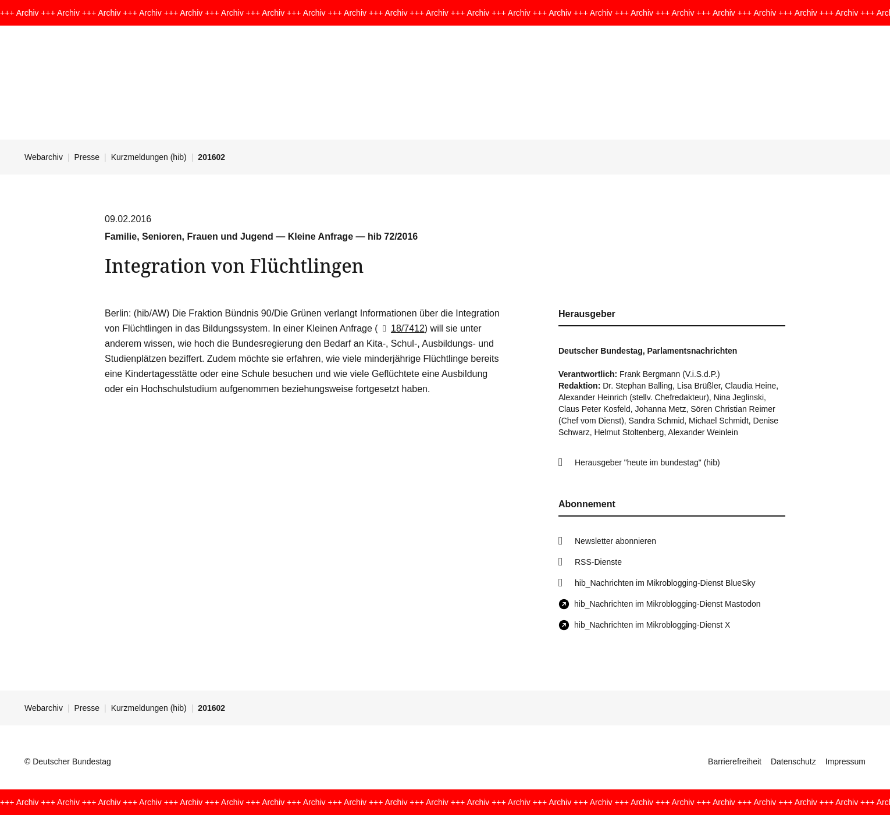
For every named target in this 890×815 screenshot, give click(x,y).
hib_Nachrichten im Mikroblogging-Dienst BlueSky (665, 583)
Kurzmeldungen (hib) (149, 157)
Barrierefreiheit (734, 761)
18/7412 (401, 328)
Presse (87, 157)
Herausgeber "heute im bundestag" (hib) (647, 462)
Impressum (845, 761)
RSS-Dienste (598, 562)
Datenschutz (793, 761)
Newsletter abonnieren (615, 541)
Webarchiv (43, 157)
